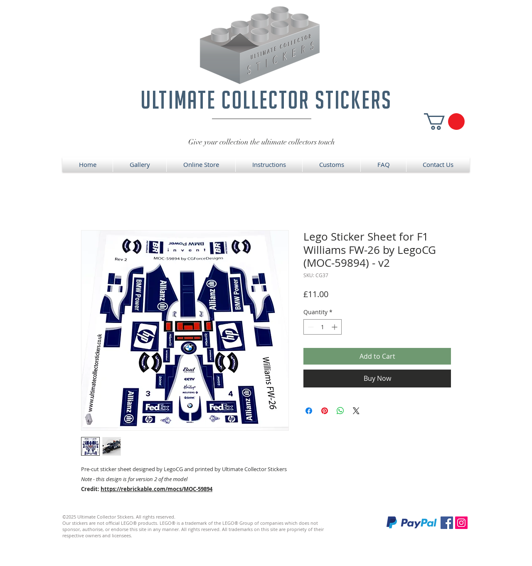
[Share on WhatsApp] (340, 411)
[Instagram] (461, 522)
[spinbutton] (322, 327)
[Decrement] (310, 327)
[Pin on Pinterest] (325, 411)
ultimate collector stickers (266, 99)
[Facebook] (447, 522)
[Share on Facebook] (309, 411)
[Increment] (335, 327)
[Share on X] (356, 411)
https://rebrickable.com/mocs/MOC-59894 (156, 489)
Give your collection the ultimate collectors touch (261, 141)
